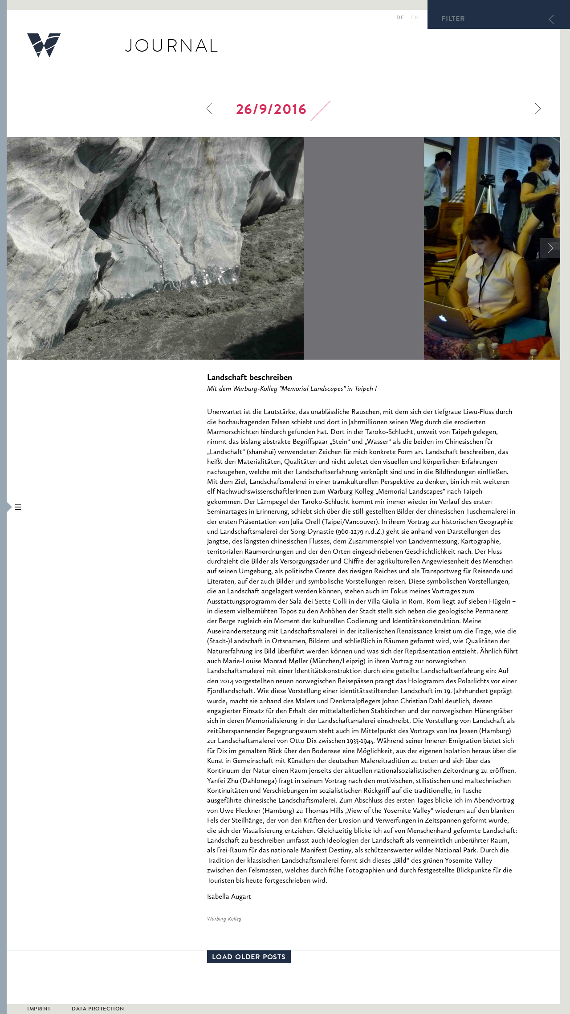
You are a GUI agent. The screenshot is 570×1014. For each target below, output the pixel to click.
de (400, 18)
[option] (215, 248)
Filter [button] (453, 19)
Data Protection (98, 1009)
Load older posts (249, 957)
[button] (3, 507)
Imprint (38, 1009)
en (415, 18)
